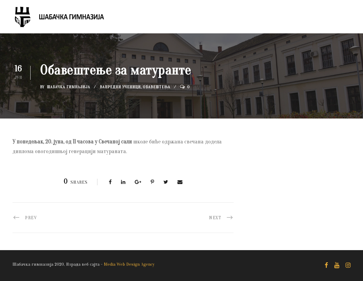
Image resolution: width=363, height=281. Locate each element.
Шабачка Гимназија (68, 87)
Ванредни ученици (120, 87)
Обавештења (156, 87)
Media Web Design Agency (129, 264)
